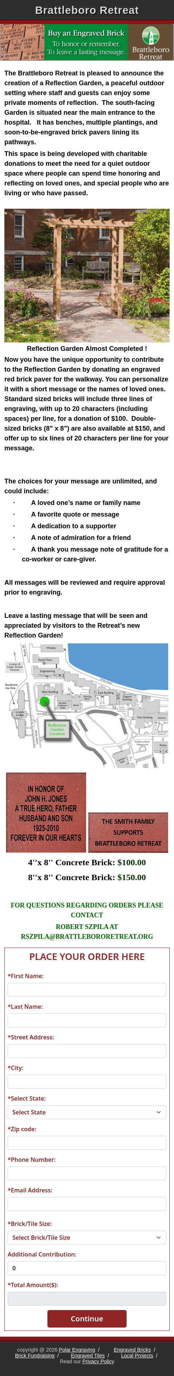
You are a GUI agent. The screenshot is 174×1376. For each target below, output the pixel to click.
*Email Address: (30, 1190)
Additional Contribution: (42, 1254)
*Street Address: (31, 1037)
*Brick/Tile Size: (30, 1224)
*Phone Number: (31, 1160)
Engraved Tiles (88, 1356)
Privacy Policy (98, 1361)
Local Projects (137, 1356)
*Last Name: (25, 1007)
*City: (15, 1068)
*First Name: (26, 976)
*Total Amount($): (33, 1285)
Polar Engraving (77, 1350)
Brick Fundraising (34, 1356)
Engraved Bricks (132, 1350)
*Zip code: (22, 1129)
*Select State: (27, 1098)
